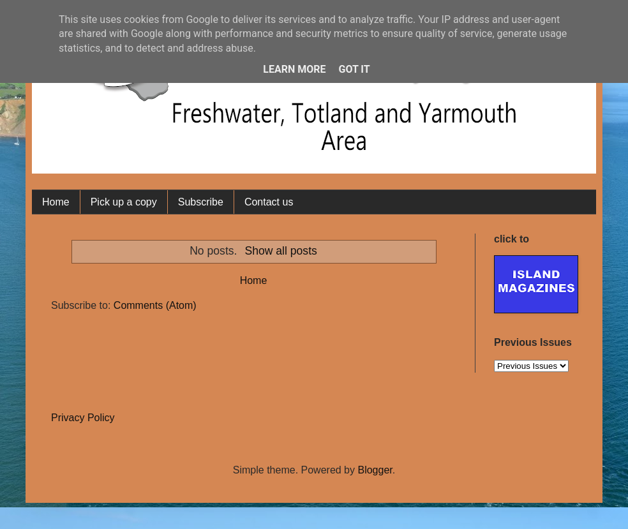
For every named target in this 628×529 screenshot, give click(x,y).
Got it (354, 69)
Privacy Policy (83, 417)
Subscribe (200, 202)
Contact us (268, 202)
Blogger (374, 470)
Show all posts (280, 250)
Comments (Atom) (155, 305)
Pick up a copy (124, 202)
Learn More (294, 69)
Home (56, 202)
